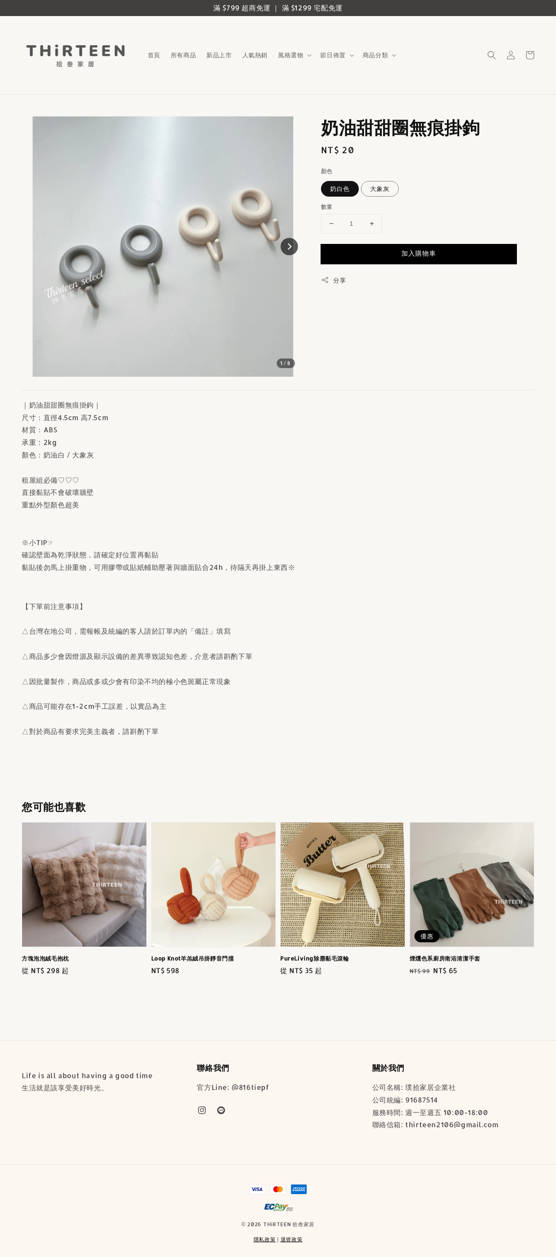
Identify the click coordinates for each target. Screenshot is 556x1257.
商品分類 (375, 55)
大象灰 (380, 188)
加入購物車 (418, 253)
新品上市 (219, 55)
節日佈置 (332, 55)
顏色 (327, 171)
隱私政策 (265, 1239)
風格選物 (290, 55)
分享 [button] (333, 280)
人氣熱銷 (255, 55)
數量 (327, 206)
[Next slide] (289, 246)
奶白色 (340, 188)
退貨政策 (292, 1239)
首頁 (154, 55)
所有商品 (183, 55)
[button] (491, 55)
